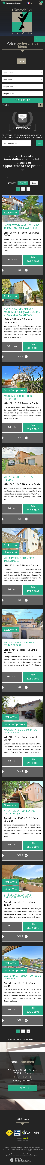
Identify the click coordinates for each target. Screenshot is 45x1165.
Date (34, 183)
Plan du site (5, 1149)
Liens (31, 1149)
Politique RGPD (26, 1151)
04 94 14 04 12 (22, 1076)
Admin (36, 1149)
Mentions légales (15, 1149)
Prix (23, 183)
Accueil (4, 177)
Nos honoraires (25, 1149)
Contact (22, 1088)
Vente (21, 61)
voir (22, 270)
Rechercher (22, 100)
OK (39, 143)
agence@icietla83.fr (23, 1080)
